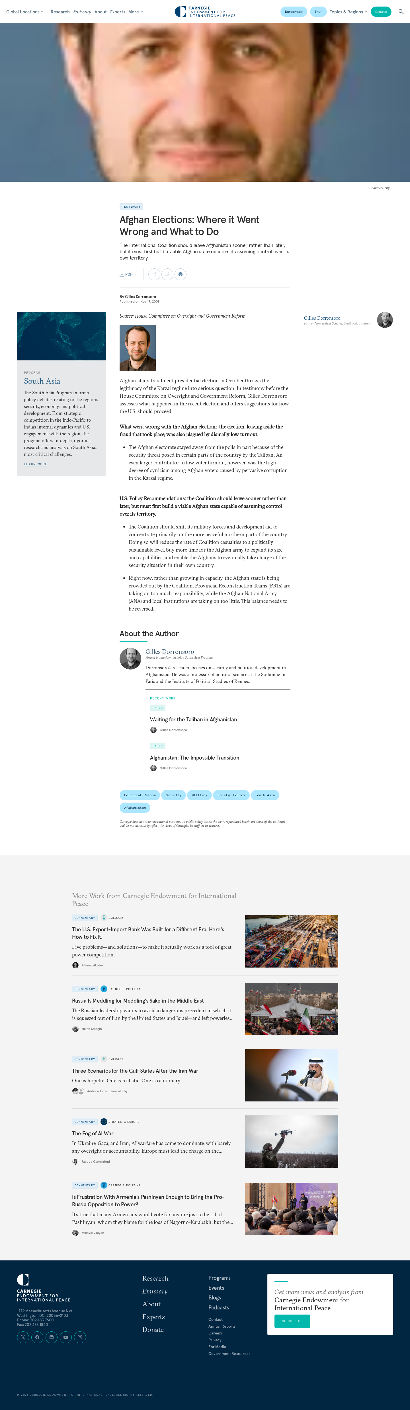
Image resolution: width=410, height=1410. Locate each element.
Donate (381, 11)
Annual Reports (221, 1326)
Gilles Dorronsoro (140, 296)
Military (199, 795)
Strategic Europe (124, 1122)
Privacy (215, 1339)
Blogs (214, 1297)
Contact (215, 1319)
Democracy (294, 11)
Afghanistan (135, 807)
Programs (219, 1277)
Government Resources (229, 1353)
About (100, 12)
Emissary (82, 12)
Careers (215, 1333)
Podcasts (218, 1307)
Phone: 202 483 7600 (35, 1320)
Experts (117, 12)
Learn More (35, 464)
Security (173, 795)
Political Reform (139, 795)
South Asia (265, 795)
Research (60, 12)
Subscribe (292, 1321)
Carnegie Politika (124, 989)
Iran (319, 11)
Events (216, 1287)
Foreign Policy (231, 795)
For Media (217, 1346)
